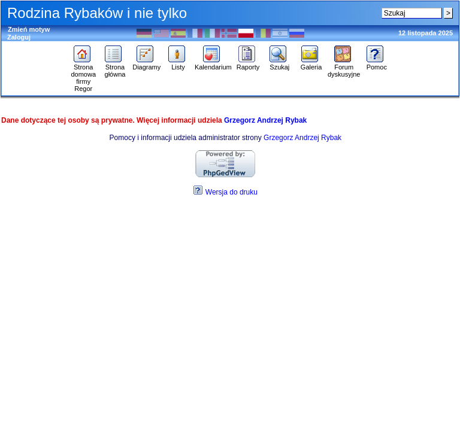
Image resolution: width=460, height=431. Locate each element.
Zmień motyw (29, 29)
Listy (178, 64)
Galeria (311, 64)
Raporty (248, 64)
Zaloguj (19, 37)
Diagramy (146, 64)
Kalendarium (213, 64)
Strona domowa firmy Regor (83, 74)
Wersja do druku (231, 192)
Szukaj (279, 64)
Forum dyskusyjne (344, 67)
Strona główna (115, 67)
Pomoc (376, 64)
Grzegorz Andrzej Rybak (265, 120)
